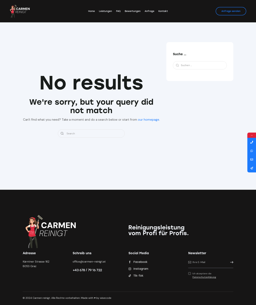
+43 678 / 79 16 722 (87, 270)
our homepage (148, 120)
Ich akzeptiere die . (204, 275)
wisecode (105, 298)
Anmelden (230, 262)
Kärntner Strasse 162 (36, 261)
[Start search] (62, 133)
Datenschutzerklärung (204, 277)
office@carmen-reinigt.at (89, 261)
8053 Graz (29, 266)
